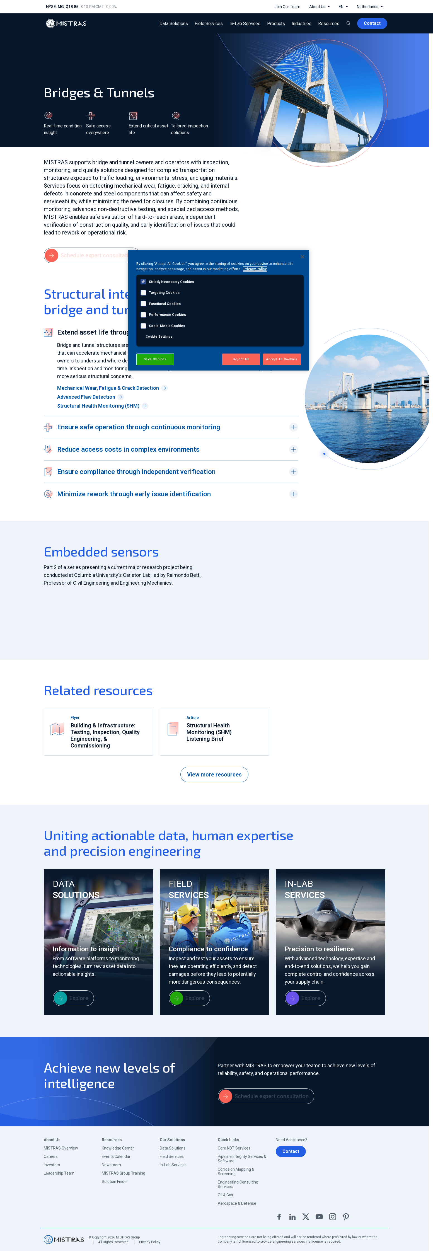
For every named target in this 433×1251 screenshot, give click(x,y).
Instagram (332, 1216)
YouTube (319, 1216)
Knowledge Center (118, 1148)
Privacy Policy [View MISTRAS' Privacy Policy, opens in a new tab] (255, 269)
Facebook (279, 1216)
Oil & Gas (225, 1195)
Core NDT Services (234, 1148)
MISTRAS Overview (61, 1148)
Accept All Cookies (281, 359)
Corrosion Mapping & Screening (236, 1171)
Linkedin (292, 1216)
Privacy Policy (149, 1242)
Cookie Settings (159, 336)
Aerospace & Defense (237, 1203)
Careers (51, 1156)
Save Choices (155, 359)
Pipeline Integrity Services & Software (242, 1158)
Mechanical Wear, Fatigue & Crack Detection (112, 388)
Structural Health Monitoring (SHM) (102, 406)
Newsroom (111, 1165)
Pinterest (346, 1216)
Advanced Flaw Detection (90, 397)
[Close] (302, 257)
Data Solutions (172, 1148)
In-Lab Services (173, 1165)
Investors (52, 1165)
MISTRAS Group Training (123, 1173)
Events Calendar (116, 1156)
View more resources (214, 774)
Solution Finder (115, 1181)
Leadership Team (59, 1173)
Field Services (172, 1156)
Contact (290, 1151)
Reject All (241, 359)
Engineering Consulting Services (238, 1184)
